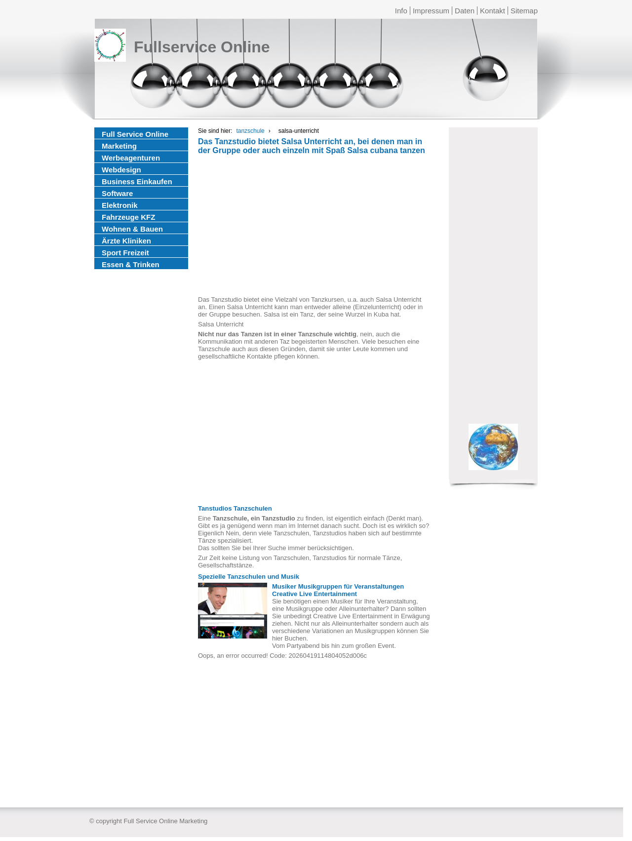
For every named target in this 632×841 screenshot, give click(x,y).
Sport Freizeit (125, 252)
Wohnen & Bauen (132, 229)
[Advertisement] (314, 227)
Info (401, 10)
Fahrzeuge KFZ (128, 217)
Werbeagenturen (131, 158)
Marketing (119, 146)
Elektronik (120, 205)
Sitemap (524, 10)
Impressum (431, 10)
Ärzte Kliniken (126, 241)
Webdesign (121, 169)
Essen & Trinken (130, 264)
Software (117, 193)
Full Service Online (135, 134)
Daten (464, 10)
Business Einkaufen (137, 181)
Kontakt (492, 10)
